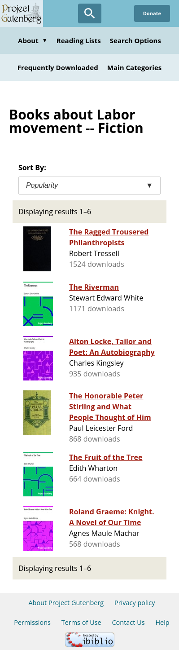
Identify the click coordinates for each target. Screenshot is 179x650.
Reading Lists (79, 40)
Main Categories (134, 67)
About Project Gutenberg (66, 602)
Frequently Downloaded (57, 67)
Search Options (135, 40)
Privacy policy (134, 602)
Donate (152, 13)
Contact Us (128, 622)
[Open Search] (89, 13)
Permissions (32, 622)
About (33, 40)
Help (162, 622)
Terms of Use (81, 622)
